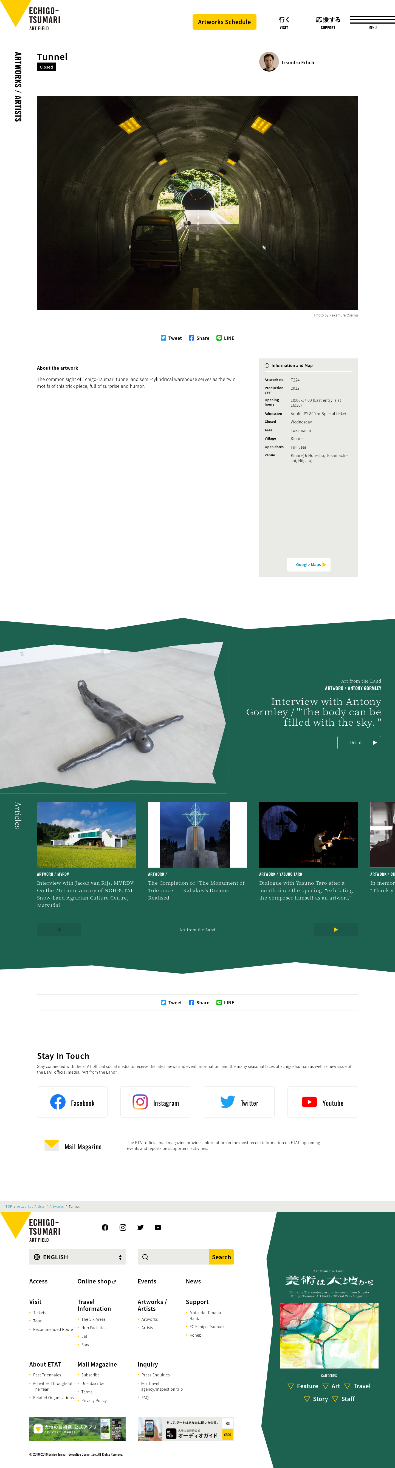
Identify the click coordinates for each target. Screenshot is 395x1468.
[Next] (336, 929)
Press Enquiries (156, 1375)
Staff (348, 1399)
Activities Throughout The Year (53, 1386)
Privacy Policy (94, 1400)
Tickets (39, 1312)
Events (147, 1281)
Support (197, 1302)
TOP (8, 1206)
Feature (307, 1386)
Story (320, 1399)
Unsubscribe (93, 1383)
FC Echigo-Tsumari (207, 1326)
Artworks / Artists (18, 87)
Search (221, 1257)
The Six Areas (93, 1319)
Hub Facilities (93, 1327)
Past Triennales (47, 1375)
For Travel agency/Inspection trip (162, 1386)
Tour (37, 1320)
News (193, 1281)
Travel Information (94, 1305)
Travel (362, 1386)
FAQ (145, 1397)
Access (38, 1281)
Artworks (57, 1206)
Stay (85, 1344)
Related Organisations (53, 1397)
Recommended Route (53, 1329)
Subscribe (90, 1375)
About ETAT (45, 1364)
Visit (35, 1302)
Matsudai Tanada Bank (205, 1315)
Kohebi (196, 1335)
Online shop (94, 1281)
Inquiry (148, 1364)
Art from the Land (197, 929)
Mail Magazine (97, 1364)
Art (336, 1386)
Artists (147, 1327)
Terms (87, 1392)
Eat (84, 1336)
